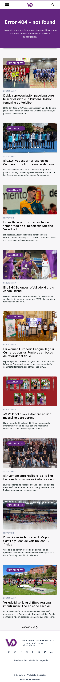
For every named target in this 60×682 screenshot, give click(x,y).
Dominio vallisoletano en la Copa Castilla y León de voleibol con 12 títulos (26, 540)
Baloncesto (15, 255)
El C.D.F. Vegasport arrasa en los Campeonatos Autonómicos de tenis (28, 162)
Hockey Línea (15, 316)
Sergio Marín (9, 91)
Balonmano (14, 190)
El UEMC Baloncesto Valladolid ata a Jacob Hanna (28, 289)
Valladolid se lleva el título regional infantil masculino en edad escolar (27, 604)
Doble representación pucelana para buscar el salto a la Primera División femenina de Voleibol (28, 99)
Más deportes (15, 63)
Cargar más (30, 627)
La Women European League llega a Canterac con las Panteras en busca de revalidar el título (28, 352)
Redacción (8, 218)
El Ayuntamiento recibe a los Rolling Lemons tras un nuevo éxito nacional (28, 477)
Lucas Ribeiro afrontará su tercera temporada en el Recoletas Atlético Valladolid (28, 225)
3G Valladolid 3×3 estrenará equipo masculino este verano (27, 416)
